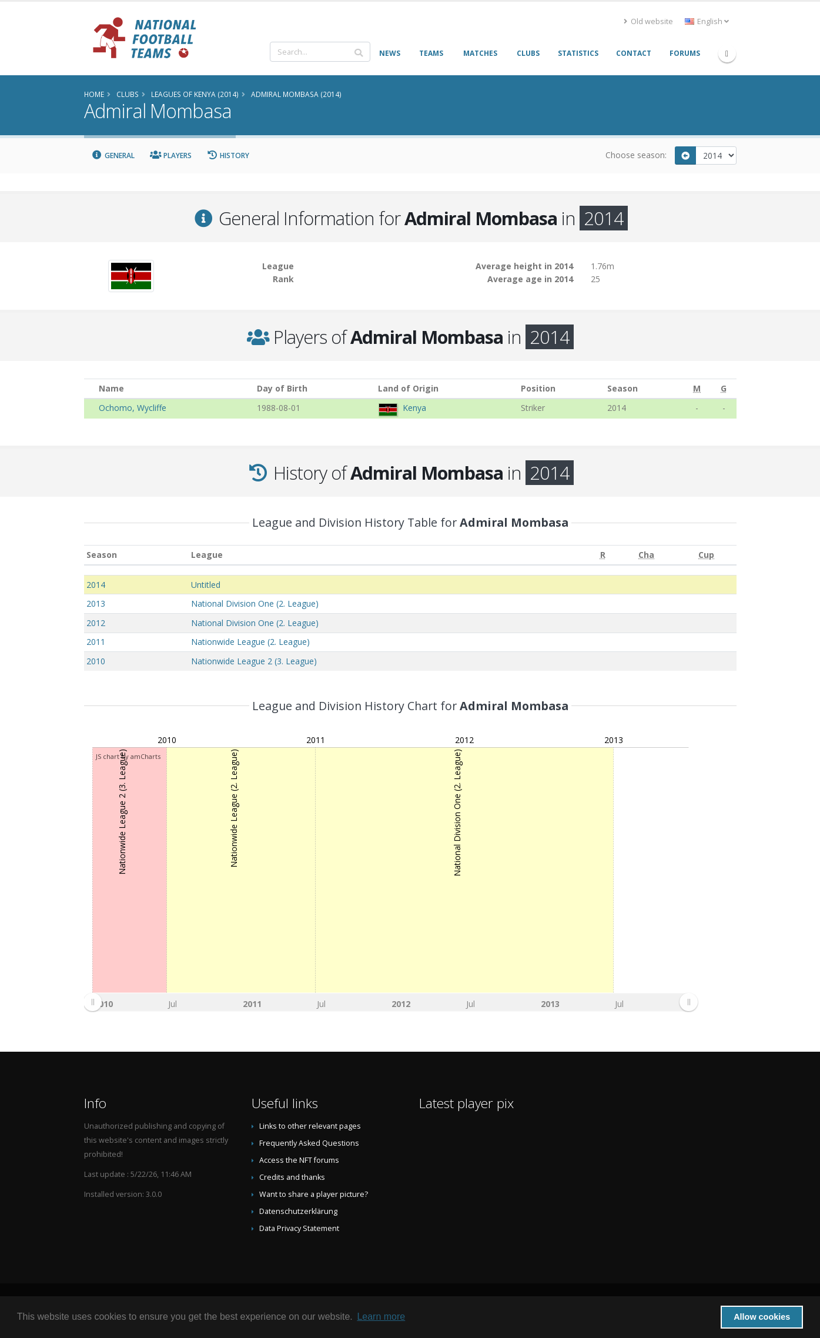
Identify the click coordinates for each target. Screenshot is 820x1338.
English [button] (707, 21)
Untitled (205, 584)
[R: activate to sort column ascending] (603, 555)
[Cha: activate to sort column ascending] (647, 555)
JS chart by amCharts (128, 756)
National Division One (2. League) (255, 603)
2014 (95, 584)
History (228, 155)
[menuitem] (390, 1002)
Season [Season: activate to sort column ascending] (101, 554)
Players (171, 155)
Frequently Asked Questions (309, 1143)
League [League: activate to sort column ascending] (207, 554)
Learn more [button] (381, 1317)
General (113, 155)
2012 (95, 622)
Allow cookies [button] (762, 1317)
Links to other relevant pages (310, 1126)
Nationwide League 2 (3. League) (254, 661)
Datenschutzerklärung (298, 1211)
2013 (95, 603)
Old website (648, 21)
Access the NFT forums (299, 1160)
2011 (95, 641)
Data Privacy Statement (299, 1228)
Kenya (414, 407)
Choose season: (636, 154)
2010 (95, 661)
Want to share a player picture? (313, 1194)
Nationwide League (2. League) (250, 641)
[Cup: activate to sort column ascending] (707, 555)
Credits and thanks (292, 1177)
